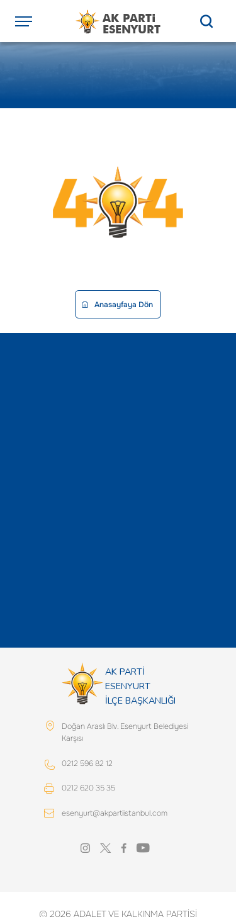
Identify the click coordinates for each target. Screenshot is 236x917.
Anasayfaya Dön (117, 305)
